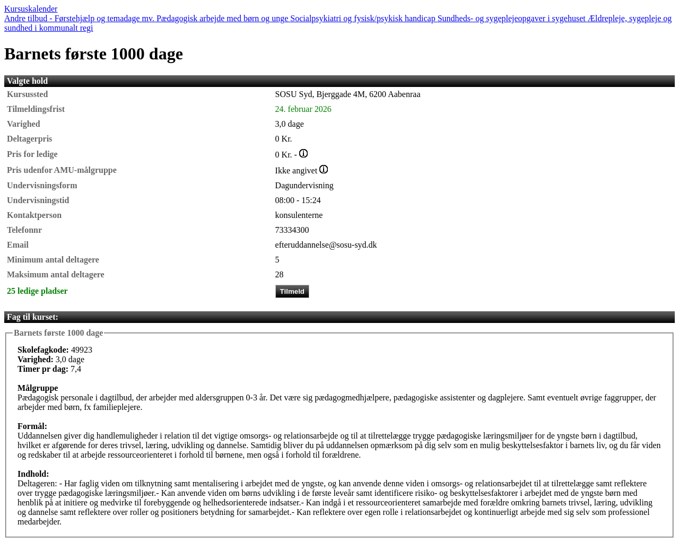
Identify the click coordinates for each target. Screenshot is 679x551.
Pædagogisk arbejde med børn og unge (223, 18)
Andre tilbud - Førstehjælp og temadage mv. (80, 18)
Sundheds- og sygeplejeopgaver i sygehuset (513, 18)
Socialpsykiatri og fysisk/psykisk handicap (363, 18)
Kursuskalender (30, 8)
